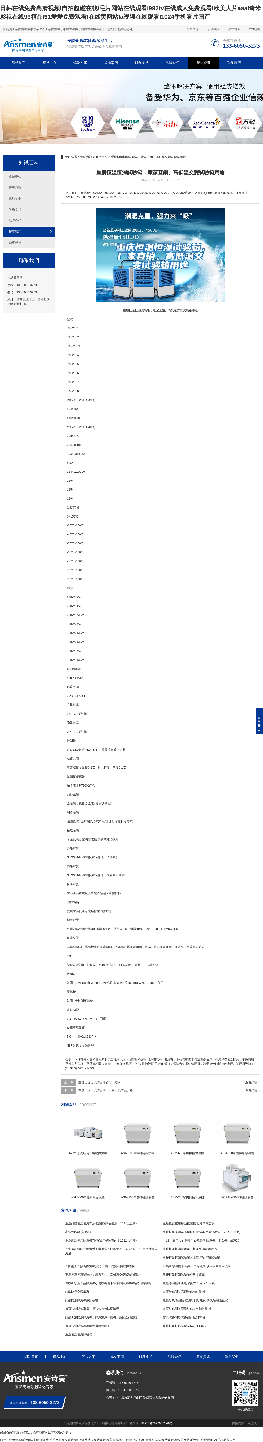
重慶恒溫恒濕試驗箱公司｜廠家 (99, 1082)
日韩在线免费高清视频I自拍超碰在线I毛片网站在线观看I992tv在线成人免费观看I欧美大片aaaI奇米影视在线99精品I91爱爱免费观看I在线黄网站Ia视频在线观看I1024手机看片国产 (117, 1440)
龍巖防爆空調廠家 (77, 1291)
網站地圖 (234, 29)
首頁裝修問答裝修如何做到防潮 (184, 1317)
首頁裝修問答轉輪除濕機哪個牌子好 (89, 1326)
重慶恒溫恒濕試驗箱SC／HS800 (184, 1326)
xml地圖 (254, 29)
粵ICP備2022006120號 (156, 1423)
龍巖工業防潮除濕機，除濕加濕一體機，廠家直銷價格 (101, 1317)
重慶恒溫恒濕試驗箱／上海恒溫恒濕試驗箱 (191, 1257)
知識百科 (102, 157)
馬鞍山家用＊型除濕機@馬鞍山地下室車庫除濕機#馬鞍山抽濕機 (108, 1283)
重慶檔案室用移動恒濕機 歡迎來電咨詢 (189, 1223)
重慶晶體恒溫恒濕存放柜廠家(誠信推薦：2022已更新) (101, 1223)
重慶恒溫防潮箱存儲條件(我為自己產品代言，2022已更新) (201, 1232)
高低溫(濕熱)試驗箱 (78, 1232)
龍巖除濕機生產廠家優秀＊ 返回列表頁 (189, 1283)
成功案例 (111, 63)
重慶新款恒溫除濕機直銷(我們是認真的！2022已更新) (101, 1240)
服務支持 (142, 63)
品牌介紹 (172, 63)
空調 (85, 839)
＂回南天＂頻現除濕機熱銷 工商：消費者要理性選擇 (100, 1266)
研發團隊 (213, 29)
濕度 (70, 687)
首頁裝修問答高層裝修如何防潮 (184, 1291)
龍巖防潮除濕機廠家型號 (81, 1300)
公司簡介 (193, 29)
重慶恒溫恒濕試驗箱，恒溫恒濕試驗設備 (105, 1090)
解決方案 (80, 63)
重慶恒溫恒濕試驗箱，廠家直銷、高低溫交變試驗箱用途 (102, 1274)
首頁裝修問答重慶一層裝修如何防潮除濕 (92, 1308)
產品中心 (49, 63)
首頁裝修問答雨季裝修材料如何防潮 (187, 1308)
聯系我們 (234, 63)
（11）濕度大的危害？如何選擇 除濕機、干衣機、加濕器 (201, 1240)
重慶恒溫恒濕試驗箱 (78, 1334)
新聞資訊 (203, 63)
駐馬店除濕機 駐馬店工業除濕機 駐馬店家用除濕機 (196, 1266)
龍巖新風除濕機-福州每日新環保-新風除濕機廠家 (195, 1300)
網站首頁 (18, 63)
